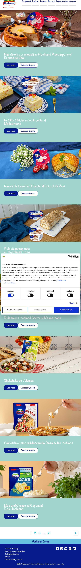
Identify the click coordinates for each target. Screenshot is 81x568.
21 (49, 533)
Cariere (66, 5)
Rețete (59, 5)
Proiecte (46, 5)
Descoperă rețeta (28, 65)
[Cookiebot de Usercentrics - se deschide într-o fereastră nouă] (69, 256)
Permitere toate (66, 310)
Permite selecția (40, 310)
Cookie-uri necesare (14, 310)
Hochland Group (40, 541)
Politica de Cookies (12, 554)
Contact (73, 5)
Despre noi (31, 5)
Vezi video (11, 65)
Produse (39, 5)
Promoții (53, 5)
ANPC (7, 557)
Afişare (72, 303)
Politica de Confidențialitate (15, 551)
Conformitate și (13, 559)
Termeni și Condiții (11, 548)
